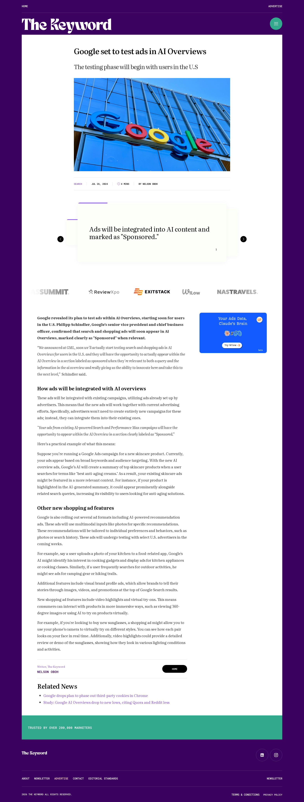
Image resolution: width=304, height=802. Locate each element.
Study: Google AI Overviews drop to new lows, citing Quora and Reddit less (106, 702)
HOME (174, 668)
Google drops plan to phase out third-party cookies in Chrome (95, 695)
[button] (60, 239)
